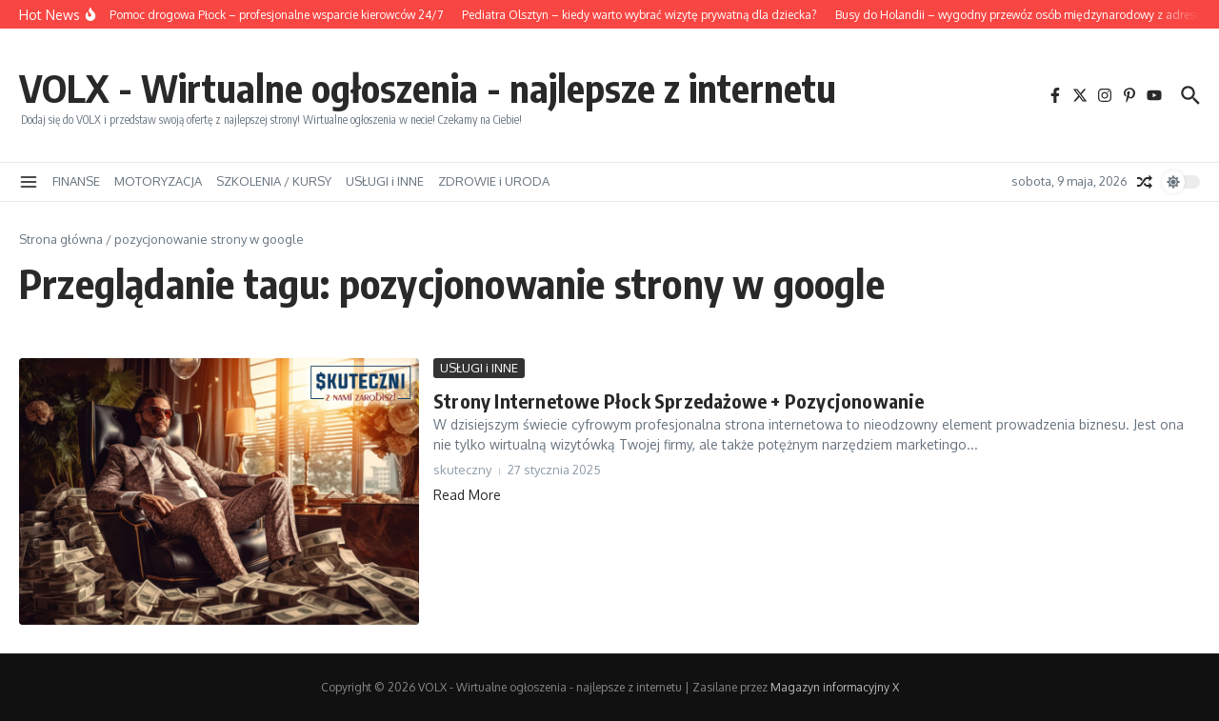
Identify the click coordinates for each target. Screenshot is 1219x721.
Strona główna (61, 239)
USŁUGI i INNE (385, 181)
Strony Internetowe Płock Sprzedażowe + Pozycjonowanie (679, 400)
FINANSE (76, 181)
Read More (467, 495)
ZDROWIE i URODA (494, 181)
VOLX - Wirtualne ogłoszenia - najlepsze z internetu (427, 87)
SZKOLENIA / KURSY (273, 181)
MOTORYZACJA (158, 181)
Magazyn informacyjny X (834, 687)
